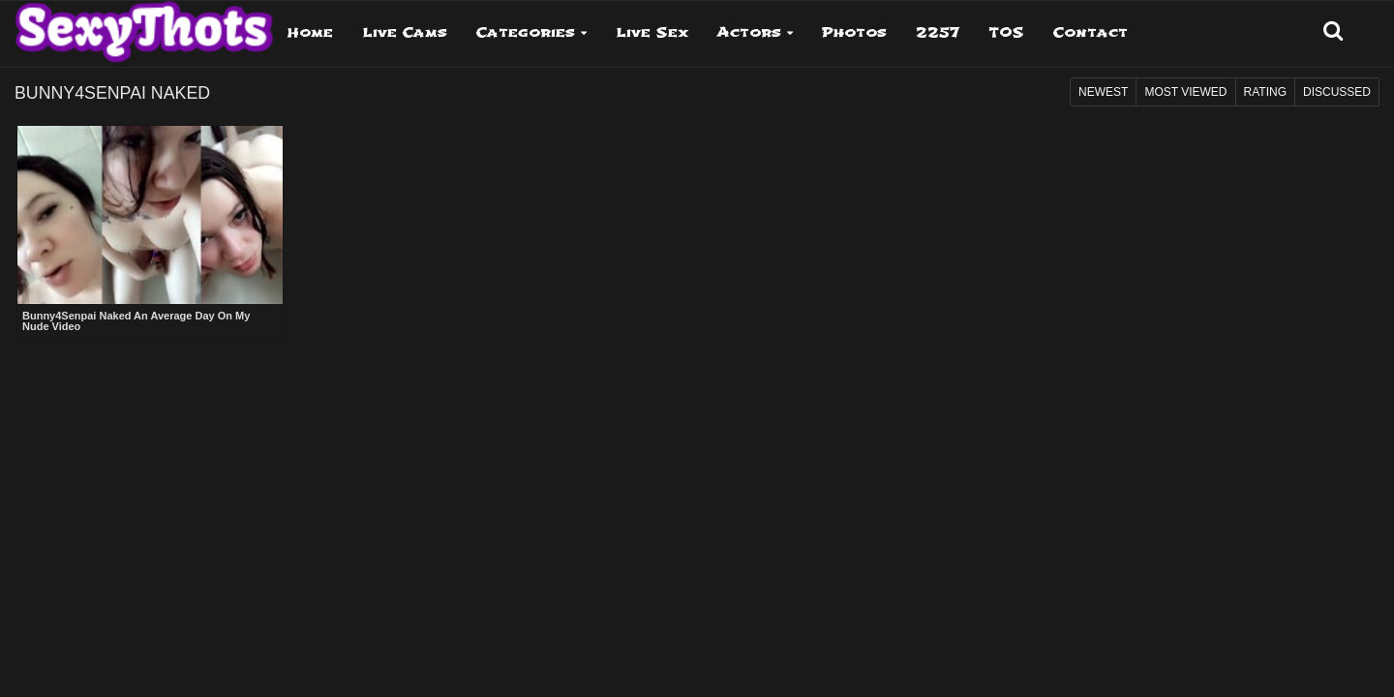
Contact (1090, 32)
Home (310, 32)
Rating (1265, 92)
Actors (749, 32)
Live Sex (652, 32)
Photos (854, 32)
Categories (525, 32)
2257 (937, 32)
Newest (1103, 92)
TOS (1006, 32)
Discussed (1337, 92)
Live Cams (404, 32)
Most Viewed (1185, 92)
